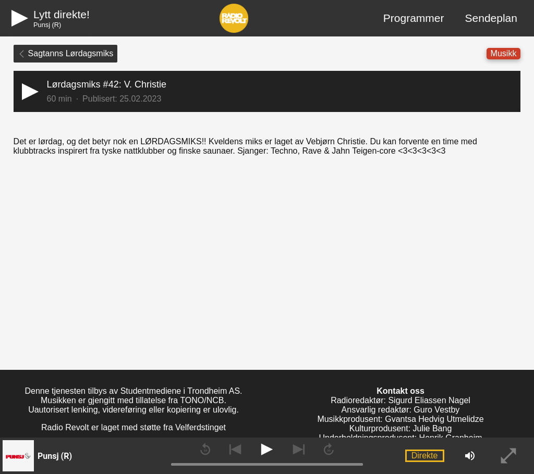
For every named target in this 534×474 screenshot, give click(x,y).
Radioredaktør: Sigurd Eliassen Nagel (400, 400)
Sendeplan (491, 18)
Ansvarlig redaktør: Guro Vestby (401, 409)
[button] (267, 91)
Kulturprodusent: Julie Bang (400, 428)
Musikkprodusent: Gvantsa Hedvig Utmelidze (400, 419)
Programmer (413, 18)
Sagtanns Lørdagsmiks (66, 53)
